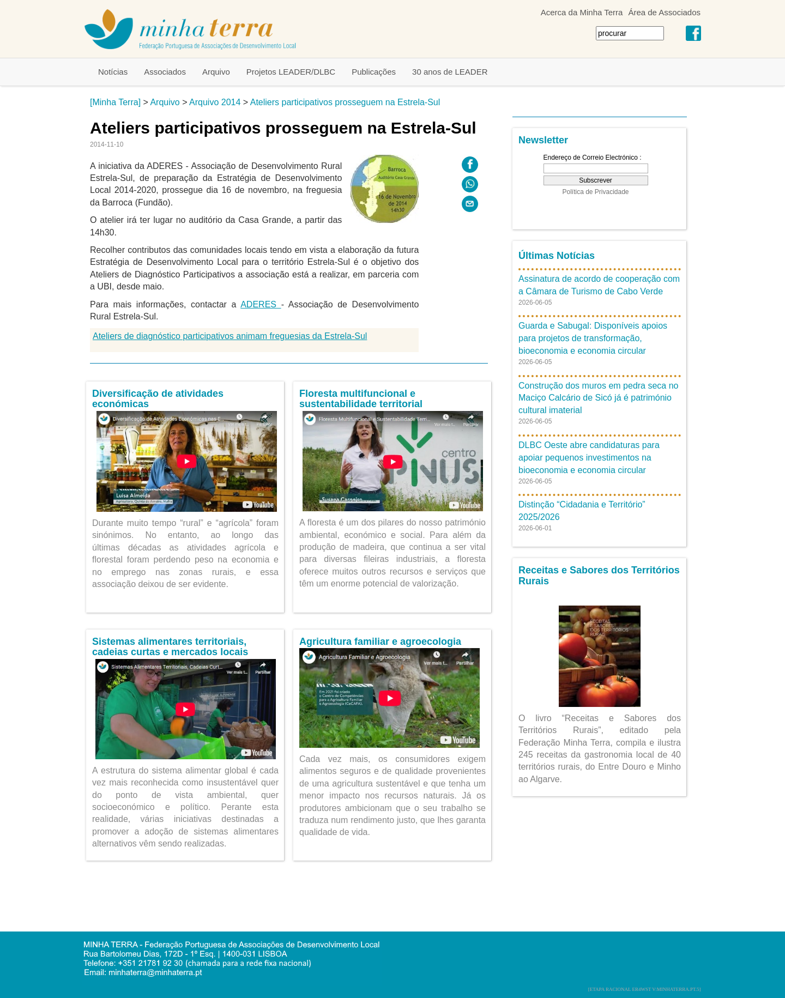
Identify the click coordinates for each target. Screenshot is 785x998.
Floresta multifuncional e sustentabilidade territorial (360, 399)
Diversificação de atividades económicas (158, 399)
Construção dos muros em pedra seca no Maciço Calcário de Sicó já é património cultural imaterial (598, 398)
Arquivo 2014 (214, 102)
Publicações (374, 71)
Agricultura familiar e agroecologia (380, 641)
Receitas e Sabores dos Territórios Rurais (599, 575)
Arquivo (216, 71)
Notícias (113, 71)
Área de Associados (664, 12)
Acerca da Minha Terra (582, 12)
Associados (165, 71)
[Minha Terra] (115, 102)
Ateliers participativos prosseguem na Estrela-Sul (345, 102)
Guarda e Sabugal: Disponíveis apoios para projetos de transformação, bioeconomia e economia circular (592, 338)
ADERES (260, 304)
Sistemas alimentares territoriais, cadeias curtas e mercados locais (170, 647)
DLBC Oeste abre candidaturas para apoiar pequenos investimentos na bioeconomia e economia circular (589, 457)
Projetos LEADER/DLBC (290, 71)
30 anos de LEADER (449, 71)
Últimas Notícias (556, 255)
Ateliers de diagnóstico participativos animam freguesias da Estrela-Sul (230, 336)
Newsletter (543, 140)
